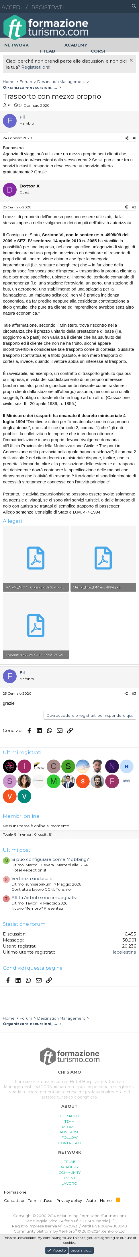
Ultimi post (16, 850)
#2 (134, 207)
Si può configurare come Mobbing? (50, 859)
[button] (109, 6)
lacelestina (124, 952)
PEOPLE (69, 1127)
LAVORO (69, 1183)
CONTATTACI (69, 1143)
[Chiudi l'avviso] (130, 61)
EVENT (69, 1178)
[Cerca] (134, 6)
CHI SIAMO (69, 1116)
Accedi (11, 7)
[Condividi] (127, 138)
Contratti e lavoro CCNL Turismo (41, 889)
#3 (134, 693)
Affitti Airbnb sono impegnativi (44, 897)
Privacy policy (69, 1200)
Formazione (15, 1192)
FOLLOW (70, 1137)
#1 (134, 138)
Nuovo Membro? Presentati (37, 908)
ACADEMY (69, 1167)
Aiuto (91, 1200)
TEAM (69, 1121)
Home (106, 1200)
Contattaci (14, 1200)
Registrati (48, 7)
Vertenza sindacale (31, 878)
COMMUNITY (69, 1172)
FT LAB (70, 1161)
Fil (9, 105)
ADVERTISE (69, 1132)
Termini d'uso (40, 1200)
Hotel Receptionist (28, 870)
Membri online (21, 816)
